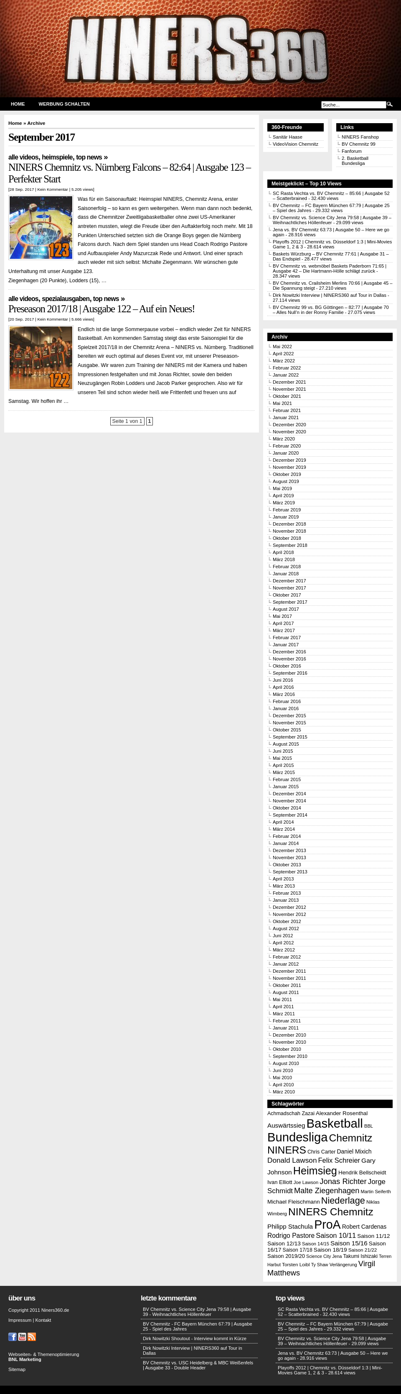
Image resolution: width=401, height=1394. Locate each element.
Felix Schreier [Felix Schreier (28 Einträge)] (339, 1160)
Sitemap (16, 1369)
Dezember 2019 (289, 460)
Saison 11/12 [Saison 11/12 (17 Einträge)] (373, 1236)
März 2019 (284, 502)
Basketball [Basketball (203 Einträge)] (335, 1123)
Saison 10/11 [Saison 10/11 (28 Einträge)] (336, 1235)
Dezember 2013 (289, 850)
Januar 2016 (286, 708)
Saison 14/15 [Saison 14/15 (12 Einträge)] (315, 1243)
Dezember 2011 (289, 971)
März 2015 (284, 772)
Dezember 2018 (289, 523)
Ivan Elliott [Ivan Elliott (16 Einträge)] (279, 1182)
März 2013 (284, 885)
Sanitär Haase (287, 136)
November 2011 (289, 978)
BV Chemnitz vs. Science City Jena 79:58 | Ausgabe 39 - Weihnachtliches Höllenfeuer (197, 1312)
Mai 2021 (282, 403)
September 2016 (290, 672)
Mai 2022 (282, 346)
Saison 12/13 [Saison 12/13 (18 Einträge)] (284, 1243)
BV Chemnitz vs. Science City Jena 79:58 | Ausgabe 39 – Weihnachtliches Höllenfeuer (332, 1341)
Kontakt (43, 1320)
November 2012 (289, 914)
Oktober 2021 (287, 396)
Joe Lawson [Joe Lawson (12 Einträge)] (306, 1182)
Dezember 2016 (289, 651)
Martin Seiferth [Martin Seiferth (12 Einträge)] (375, 1191)
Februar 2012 (287, 956)
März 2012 (284, 949)
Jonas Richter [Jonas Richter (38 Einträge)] (343, 1181)
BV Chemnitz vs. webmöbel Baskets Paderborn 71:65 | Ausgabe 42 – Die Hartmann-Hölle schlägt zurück (329, 268)
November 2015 (289, 722)
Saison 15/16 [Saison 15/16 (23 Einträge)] (349, 1243)
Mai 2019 (282, 488)
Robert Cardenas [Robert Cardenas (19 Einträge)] (364, 1226)
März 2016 (284, 694)
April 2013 (283, 878)
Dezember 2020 (289, 424)
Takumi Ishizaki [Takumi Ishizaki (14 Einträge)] (360, 1256)
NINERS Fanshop (360, 136)
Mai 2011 (282, 999)
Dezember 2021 (289, 382)
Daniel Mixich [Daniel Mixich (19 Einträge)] (354, 1151)
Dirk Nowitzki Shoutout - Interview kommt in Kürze (194, 1338)
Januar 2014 (286, 843)
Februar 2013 (287, 893)
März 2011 (284, 1013)
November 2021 (289, 389)
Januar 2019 (286, 516)
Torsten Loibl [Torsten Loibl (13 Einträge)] (296, 1264)
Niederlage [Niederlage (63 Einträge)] (343, 1200)
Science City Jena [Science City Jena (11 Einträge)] (324, 1256)
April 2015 (283, 765)
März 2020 (284, 438)
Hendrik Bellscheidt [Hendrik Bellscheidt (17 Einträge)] (362, 1172)
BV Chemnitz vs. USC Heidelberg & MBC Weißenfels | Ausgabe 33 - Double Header (198, 1365)
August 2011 (286, 992)
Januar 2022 (286, 374)
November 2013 (289, 857)
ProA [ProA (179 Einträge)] (327, 1224)
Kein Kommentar (52, 189)
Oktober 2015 (287, 729)
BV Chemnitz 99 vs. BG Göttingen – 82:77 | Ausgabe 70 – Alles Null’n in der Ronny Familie (331, 310)
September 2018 (290, 545)
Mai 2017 (282, 616)
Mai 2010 (282, 1077)
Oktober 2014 (287, 807)
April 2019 (283, 495)
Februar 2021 (287, 410)
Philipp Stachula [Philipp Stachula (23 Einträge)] (290, 1226)
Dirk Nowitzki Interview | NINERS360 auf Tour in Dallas (329, 295)
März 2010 (284, 1091)
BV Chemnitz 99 (359, 144)
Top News (89, 157)
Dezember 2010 (289, 1034)
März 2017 (284, 630)
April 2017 (283, 623)
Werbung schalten (64, 103)
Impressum (19, 1320)
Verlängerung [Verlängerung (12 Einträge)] (343, 1264)
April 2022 (283, 353)
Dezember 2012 (289, 907)
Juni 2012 (283, 935)
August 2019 (286, 481)
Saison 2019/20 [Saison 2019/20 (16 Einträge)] (286, 1256)
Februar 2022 (287, 367)
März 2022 (284, 360)
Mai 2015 (282, 758)
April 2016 (283, 687)
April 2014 (283, 822)
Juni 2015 (283, 751)
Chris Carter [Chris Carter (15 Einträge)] (321, 1152)
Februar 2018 (287, 566)
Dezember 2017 (289, 580)
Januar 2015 (286, 786)
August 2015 (286, 743)
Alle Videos (23, 157)
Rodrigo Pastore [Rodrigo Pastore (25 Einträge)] (291, 1235)
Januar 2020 (286, 452)
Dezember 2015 (289, 715)
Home (18, 103)
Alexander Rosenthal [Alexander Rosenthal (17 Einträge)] (342, 1113)
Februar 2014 (287, 836)
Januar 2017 (286, 644)
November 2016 (289, 658)
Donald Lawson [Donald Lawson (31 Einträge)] (292, 1160)
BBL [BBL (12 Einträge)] (368, 1125)
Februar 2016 (287, 701)
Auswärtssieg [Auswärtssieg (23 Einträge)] (286, 1125)
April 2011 (283, 1006)
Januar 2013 (286, 900)
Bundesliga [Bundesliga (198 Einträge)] (297, 1137)
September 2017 (290, 602)
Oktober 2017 (287, 594)
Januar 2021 (286, 417)
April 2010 (283, 1084)
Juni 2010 (283, 1070)
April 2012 (283, 942)
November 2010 (289, 1042)
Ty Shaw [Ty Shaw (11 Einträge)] (319, 1264)
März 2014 (284, 829)
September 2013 (290, 871)
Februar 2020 (287, 445)
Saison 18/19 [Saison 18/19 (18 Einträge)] (330, 1250)
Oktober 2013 (287, 864)
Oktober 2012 (287, 921)
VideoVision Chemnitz (295, 144)
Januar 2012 (286, 963)
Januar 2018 (286, 573)
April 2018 (283, 552)
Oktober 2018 (287, 538)
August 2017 (286, 609)
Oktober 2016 (287, 665)
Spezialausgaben (65, 298)
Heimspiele (57, 157)
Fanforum (352, 151)
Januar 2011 (286, 1027)
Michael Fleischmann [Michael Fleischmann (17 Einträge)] (293, 1202)
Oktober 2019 (287, 474)
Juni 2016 (283, 680)
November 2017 (289, 587)
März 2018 (284, 559)
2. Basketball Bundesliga (355, 161)
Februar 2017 (287, 637)
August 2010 (286, 1063)
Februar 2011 (287, 1020)
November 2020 (289, 431)
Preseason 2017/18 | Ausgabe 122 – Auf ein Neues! (101, 308)
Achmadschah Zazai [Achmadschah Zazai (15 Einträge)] (291, 1113)
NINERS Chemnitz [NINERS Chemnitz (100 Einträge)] (330, 1211)
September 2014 (290, 814)
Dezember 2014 (289, 793)
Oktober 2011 (287, 985)
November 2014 (289, 800)
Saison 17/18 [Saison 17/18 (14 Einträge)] (297, 1250)
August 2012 (286, 928)
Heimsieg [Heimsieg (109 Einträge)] (315, 1170)
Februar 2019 (287, 509)
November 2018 (289, 531)
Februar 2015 (287, 779)
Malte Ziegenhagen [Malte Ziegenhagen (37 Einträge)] (326, 1190)
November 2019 (289, 467)
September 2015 (290, 736)
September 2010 (290, 1056)
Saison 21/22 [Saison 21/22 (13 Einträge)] (362, 1249)
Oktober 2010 (287, 1049)
